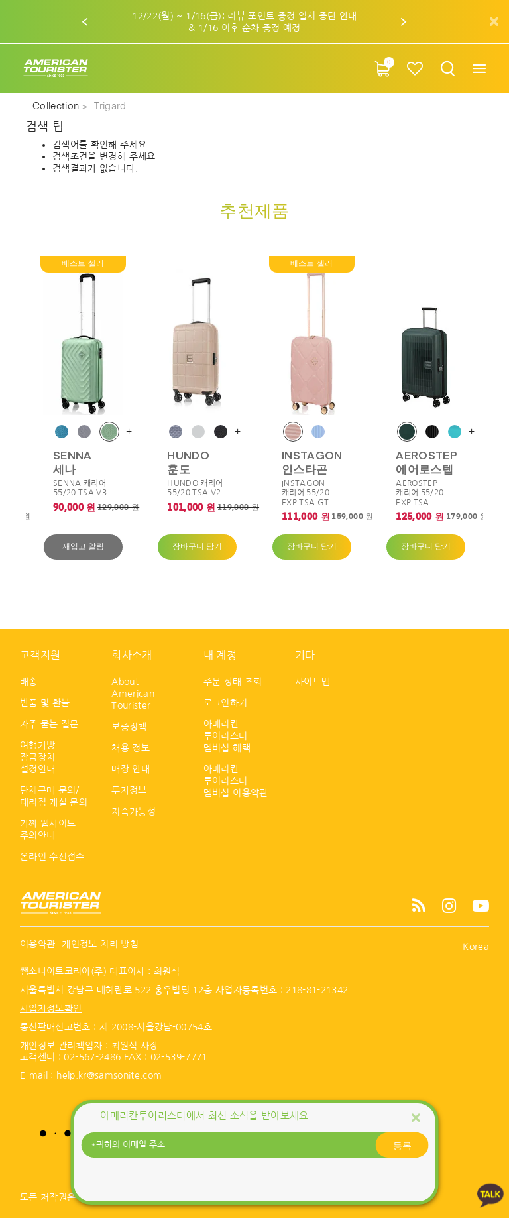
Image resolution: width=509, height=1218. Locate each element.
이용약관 (37, 944)
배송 (29, 681)
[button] (85, 22)
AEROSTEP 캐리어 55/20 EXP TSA (419, 493)
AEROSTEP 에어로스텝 (426, 461)
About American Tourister (132, 693)
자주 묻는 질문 (49, 724)
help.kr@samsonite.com (109, 1075)
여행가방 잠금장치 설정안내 (37, 757)
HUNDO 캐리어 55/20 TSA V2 (195, 488)
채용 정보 (130, 748)
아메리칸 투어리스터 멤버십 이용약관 (235, 781)
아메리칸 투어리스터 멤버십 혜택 (227, 736)
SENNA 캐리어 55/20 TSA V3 (80, 488)
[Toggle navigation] (479, 68)
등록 (402, 1145)
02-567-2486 (92, 1057)
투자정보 (128, 790)
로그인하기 (225, 702)
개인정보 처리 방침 (100, 944)
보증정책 (128, 726)
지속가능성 (133, 811)
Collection (57, 106)
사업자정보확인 (51, 1008)
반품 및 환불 (45, 702)
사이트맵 (312, 681)
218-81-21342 (317, 990)
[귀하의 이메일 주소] (254, 1145)
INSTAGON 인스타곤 (312, 461)
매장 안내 (130, 769)
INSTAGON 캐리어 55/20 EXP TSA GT (305, 493)
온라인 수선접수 (52, 856)
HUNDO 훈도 (188, 461)
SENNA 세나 (72, 461)
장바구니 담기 (197, 547)
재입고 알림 (83, 547)
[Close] (415, 1117)
